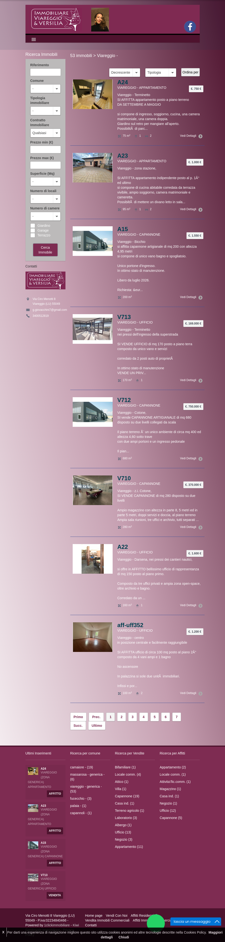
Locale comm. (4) (128, 774)
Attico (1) (122, 782)
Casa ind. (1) (124, 803)
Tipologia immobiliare (39, 100)
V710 (124, 478)
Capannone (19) (127, 796)
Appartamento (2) (173, 767)
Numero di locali (43, 191)
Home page (94, 915)
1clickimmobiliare (57, 925)
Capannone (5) (171, 818)
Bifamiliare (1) (125, 767)
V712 (124, 400)
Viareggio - (107, 55)
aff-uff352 (130, 625)
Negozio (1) (168, 803)
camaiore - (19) (81, 767)
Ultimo (97, 726)
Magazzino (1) (170, 789)
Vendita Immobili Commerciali (107, 920)
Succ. (78, 726)
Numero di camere (45, 208)
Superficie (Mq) (42, 173)
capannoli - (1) (81, 813)
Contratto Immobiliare (39, 122)
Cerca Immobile (45, 250)
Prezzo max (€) (42, 158)
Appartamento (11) (129, 847)
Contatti (91, 925)
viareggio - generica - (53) (86, 789)
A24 (122, 82)
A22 (122, 547)
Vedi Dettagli (190, 135)
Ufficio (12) (168, 810)
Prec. (96, 717)
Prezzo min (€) (41, 142)
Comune (37, 81)
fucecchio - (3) (81, 798)
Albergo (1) (123, 825)
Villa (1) (120, 789)
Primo (78, 717)
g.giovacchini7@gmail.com (50, 310)
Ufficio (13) (123, 832)
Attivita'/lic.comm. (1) (175, 782)
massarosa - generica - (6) (87, 777)
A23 (122, 155)
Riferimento (39, 65)
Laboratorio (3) (126, 818)
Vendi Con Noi (117, 915)
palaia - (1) (78, 806)
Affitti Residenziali (144, 915)
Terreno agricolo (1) (129, 810)
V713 (124, 317)
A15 (122, 229)
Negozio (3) (123, 839)
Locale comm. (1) (173, 774)
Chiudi (124, 937)
